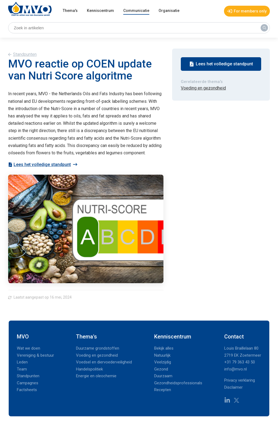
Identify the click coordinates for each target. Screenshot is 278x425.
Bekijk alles (163, 348)
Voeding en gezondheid (203, 88)
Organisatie (169, 10)
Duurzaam (163, 375)
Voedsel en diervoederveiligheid (104, 362)
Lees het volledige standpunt (39, 164)
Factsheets (27, 389)
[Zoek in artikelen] (139, 28)
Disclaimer (233, 387)
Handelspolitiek (89, 369)
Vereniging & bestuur (35, 355)
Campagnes (27, 383)
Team (22, 369)
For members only (247, 11)
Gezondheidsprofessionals (178, 383)
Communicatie (136, 10)
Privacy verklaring (239, 380)
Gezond (161, 369)
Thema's (70, 10)
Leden (22, 362)
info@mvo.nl (235, 369)
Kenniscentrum (100, 10)
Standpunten (25, 54)
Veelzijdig (162, 362)
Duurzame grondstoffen (97, 348)
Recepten (162, 389)
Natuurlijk (162, 355)
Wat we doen (28, 348)
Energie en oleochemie (96, 375)
